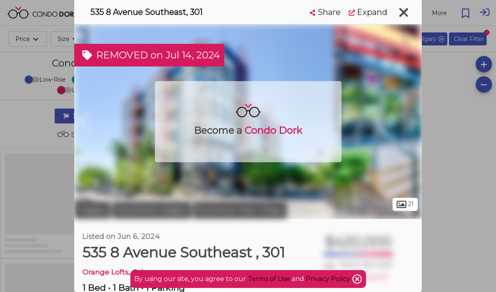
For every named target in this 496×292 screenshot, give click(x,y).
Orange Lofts (105, 272)
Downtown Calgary (151, 210)
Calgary (92, 210)
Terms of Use (269, 279)
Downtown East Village (240, 210)
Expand (368, 12)
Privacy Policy (329, 279)
